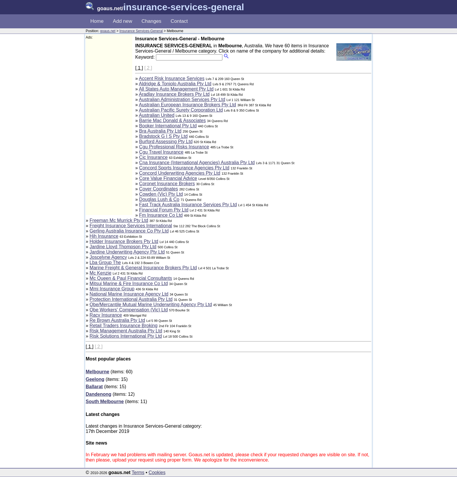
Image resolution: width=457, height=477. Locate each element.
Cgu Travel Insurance (161, 152)
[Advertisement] (109, 127)
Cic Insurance (153, 157)
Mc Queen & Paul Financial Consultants (130, 278)
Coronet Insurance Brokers (167, 183)
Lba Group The (105, 262)
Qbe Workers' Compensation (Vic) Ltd (128, 309)
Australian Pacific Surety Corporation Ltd (181, 109)
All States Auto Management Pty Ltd (176, 88)
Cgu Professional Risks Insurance (174, 146)
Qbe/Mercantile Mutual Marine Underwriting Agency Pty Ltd (150, 304)
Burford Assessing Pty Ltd (165, 141)
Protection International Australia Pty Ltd (131, 299)
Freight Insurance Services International (130, 225)
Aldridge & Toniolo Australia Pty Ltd (175, 83)
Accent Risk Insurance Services (171, 78)
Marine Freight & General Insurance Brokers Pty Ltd (143, 267)
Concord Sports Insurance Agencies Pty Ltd (184, 167)
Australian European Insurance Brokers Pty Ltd (187, 104)
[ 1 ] (139, 67)
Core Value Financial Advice (168, 178)
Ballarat (94, 386)
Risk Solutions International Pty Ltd (125, 336)
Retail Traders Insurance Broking (123, 325)
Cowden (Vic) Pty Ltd (161, 194)
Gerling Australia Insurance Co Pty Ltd (128, 230)
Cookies (157, 472)
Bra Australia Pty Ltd (160, 131)
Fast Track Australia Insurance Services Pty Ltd (188, 204)
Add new (122, 21)
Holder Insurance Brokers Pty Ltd (123, 241)
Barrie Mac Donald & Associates (172, 120)
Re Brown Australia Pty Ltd (117, 320)
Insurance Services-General (141, 31)
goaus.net (107, 31)
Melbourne (97, 371)
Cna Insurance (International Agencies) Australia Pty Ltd (197, 162)
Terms (138, 472)
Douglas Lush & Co (159, 199)
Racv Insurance (105, 315)
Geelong (95, 379)
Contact (179, 21)
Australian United (156, 115)
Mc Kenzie (100, 272)
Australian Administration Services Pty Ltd (182, 99)
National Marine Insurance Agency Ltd (128, 294)
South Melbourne (105, 401)
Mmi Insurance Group (111, 288)
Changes (151, 21)
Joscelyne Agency (108, 257)
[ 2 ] (148, 67)
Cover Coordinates (158, 188)
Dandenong (98, 394)
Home (96, 21)
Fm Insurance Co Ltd (160, 215)
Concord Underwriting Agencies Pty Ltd (179, 173)
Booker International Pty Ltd (167, 125)
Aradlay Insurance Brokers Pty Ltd (174, 94)
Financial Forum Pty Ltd (163, 209)
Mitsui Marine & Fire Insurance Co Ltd (128, 283)
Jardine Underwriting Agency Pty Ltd (127, 251)
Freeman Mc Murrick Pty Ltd (118, 220)
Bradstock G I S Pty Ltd (163, 136)
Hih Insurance (103, 236)
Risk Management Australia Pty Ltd (125, 330)
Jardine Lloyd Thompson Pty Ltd (122, 246)
